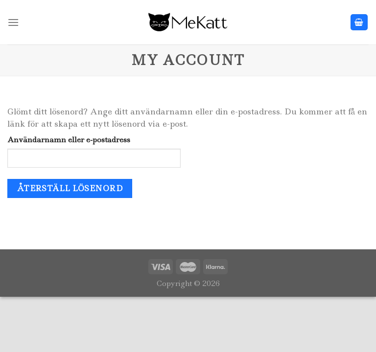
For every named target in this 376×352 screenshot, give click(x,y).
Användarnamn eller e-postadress (68, 140)
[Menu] (13, 22)
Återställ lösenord (69, 188)
